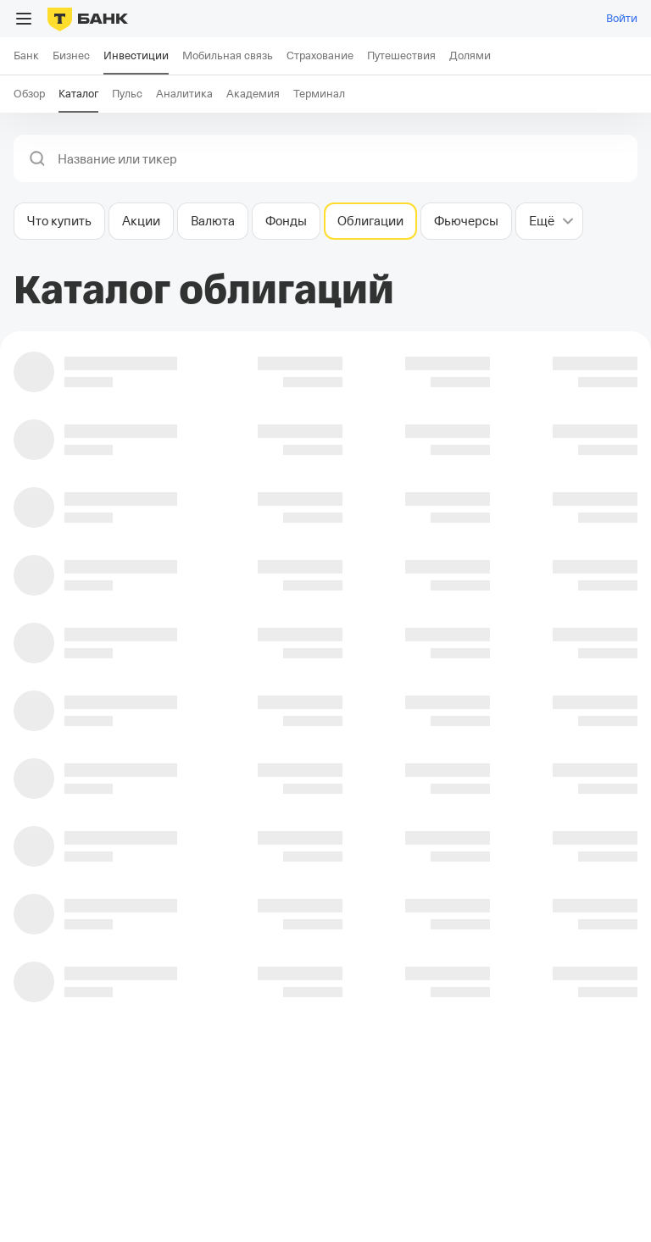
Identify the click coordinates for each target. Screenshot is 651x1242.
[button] (37, 158)
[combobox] (342, 159)
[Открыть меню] (24, 18)
